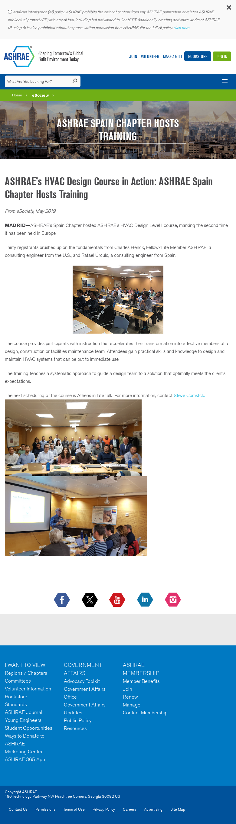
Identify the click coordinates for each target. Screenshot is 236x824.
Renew (130, 697)
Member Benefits (141, 681)
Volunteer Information (28, 689)
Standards (16, 704)
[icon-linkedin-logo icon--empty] (145, 600)
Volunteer (150, 56)
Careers (129, 809)
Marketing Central (24, 751)
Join (133, 56)
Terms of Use (74, 809)
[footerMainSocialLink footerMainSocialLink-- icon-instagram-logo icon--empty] (173, 600)
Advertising (153, 809)
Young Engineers (23, 720)
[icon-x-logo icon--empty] (90, 600)
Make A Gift (172, 56)
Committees (18, 681)
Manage (131, 705)
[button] (228, 9)
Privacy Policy (104, 809)
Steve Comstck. (189, 395)
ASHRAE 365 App (25, 759)
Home (17, 95)
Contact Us (18, 809)
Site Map (177, 809)
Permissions (45, 809)
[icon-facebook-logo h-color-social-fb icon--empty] (62, 600)
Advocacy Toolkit (82, 681)
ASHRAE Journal (23, 712)
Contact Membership (145, 712)
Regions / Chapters (26, 673)
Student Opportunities (28, 728)
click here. (182, 27)
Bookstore (197, 56)
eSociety (40, 95)
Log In (222, 56)
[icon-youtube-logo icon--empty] (118, 600)
